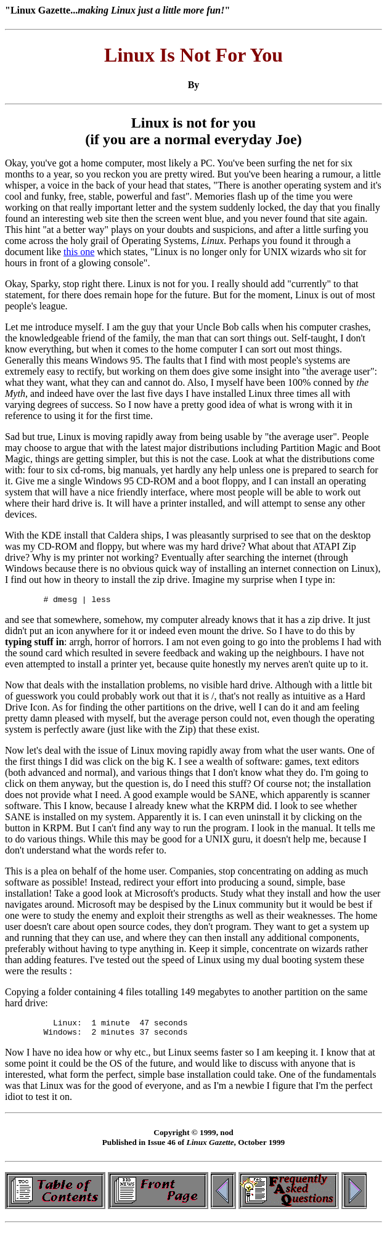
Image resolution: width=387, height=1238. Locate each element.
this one (78, 251)
